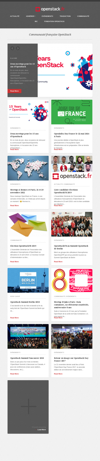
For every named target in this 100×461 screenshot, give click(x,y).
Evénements (47, 16)
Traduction (65, 16)
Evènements (15, 126)
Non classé (15, 286)
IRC (36, 21)
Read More (15, 91)
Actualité (14, 16)
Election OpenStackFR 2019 (24, 238)
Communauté (83, 16)
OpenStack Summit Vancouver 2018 (27, 345)
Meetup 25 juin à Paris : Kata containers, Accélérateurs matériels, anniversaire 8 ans (69, 294)
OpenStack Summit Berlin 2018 (25, 292)
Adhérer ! (30, 16)
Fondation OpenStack (54, 21)
